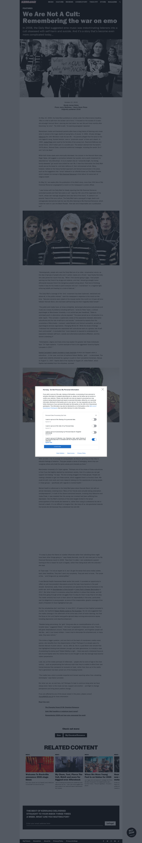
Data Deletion (60, 453)
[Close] (103, 390)
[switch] (94, 419)
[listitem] (71, 415)
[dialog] (71, 421)
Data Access (71, 453)
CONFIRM (57, 446)
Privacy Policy (81, 453)
